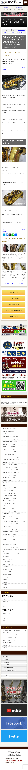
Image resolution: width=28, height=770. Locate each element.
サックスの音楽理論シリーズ (10, 637)
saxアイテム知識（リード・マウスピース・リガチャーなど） (14, 631)
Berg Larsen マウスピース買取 (10, 436)
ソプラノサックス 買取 (9, 561)
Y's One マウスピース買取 (9, 534)
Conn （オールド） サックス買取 (11, 459)
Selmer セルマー (7, 506)
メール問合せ (6, 675)
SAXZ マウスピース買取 (9, 503)
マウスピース (6, 618)
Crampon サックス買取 (8, 462)
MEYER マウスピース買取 (9, 493)
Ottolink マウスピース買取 (9, 495)
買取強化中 (5, 582)
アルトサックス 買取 (12, 32)
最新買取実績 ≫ (14, 304)
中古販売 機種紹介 (7, 574)
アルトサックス (6, 599)
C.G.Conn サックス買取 (9, 446)
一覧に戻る (14, 283)
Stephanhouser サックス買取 (10, 518)
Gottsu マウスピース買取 (9, 475)
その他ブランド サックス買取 (11, 553)
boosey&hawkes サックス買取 (10, 441)
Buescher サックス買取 (9, 444)
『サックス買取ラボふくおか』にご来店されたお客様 (14, 550)
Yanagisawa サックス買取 (9, 544)
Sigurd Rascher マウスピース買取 (11, 513)
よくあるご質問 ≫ (13, 298)
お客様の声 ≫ (14, 316)
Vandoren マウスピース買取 (10, 529)
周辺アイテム (6, 577)
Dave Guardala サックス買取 (10, 467)
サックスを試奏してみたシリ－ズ (11, 640)
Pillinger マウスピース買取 (9, 500)
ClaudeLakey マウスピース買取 (11, 457)
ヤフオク (5, 673)
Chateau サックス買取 (8, 454)
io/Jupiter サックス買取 (9, 477)
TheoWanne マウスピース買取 (10, 524)
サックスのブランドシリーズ (10, 634)
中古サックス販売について (9, 667)
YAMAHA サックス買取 (9, 539)
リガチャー (5, 620)
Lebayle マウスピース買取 (9, 487)
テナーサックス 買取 (8, 564)
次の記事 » (21, 283)
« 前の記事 (6, 283)
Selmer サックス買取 (8, 508)
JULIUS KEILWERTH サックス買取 (12, 480)
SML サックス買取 (8, 516)
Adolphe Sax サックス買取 (10, 428)
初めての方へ (6, 656)
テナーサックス (6, 604)
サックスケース (6, 616)
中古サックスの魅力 (7, 642)
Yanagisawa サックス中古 (9, 542)
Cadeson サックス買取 (9, 449)
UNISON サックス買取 (9, 526)
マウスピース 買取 (7, 569)
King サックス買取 (8, 485)
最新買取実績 (6, 662)
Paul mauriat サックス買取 (9, 498)
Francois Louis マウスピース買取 (11, 472)
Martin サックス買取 (8, 490)
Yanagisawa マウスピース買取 (10, 547)
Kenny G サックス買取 (9, 482)
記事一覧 (5, 587)
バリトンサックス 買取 (9, 566)
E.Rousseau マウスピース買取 (10, 470)
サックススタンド (7, 613)
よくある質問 (6, 664)
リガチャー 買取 (7, 571)
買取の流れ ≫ (14, 292)
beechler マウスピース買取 (10, 434)
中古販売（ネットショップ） (9, 670)
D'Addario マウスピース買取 (10, 464)
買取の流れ (5, 659)
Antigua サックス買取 (8, 431)
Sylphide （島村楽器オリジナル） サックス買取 (14, 521)
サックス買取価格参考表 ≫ (14, 310)
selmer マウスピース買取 (9, 511)
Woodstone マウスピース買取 (10, 531)
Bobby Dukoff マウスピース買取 (11, 439)
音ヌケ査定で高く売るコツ (9, 645)
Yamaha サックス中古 (8, 536)
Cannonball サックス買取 (9, 452)
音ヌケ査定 (5, 584)
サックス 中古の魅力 (8, 559)
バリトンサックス (7, 606)
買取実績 (20, 32)
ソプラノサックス (7, 601)
